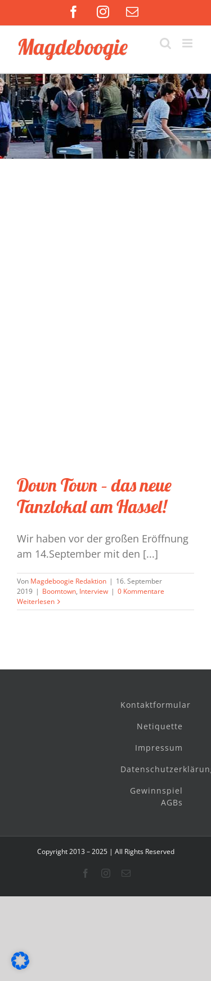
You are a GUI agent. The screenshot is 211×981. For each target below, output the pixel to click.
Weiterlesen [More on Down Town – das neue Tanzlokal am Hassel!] (36, 601)
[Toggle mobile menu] (188, 43)
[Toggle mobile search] (165, 43)
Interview (93, 591)
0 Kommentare (141, 591)
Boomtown (59, 591)
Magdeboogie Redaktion (68, 581)
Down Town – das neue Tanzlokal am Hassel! (94, 496)
